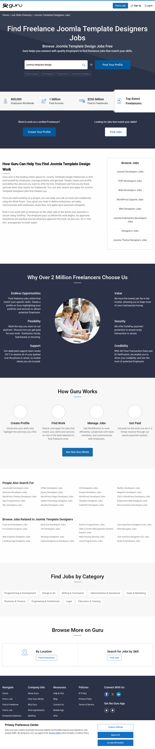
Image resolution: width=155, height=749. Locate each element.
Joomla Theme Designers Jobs (130, 240)
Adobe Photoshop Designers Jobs (57, 501)
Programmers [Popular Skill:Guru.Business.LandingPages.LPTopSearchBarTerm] (63, 74)
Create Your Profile (39, 132)
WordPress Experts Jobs (130, 199)
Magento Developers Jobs (129, 492)
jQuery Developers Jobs (52, 492)
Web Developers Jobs (130, 190)
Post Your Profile (113, 64)
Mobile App (58, 710)
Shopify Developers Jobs (52, 505)
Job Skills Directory (21, 15)
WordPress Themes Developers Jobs (19, 496)
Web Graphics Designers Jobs (16, 537)
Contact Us (58, 704)
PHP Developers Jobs (130, 180)
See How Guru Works (77, 452)
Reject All (115, 735)
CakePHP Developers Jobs (91, 505)
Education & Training (89, 601)
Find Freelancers (46, 657)
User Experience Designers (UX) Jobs (134, 524)
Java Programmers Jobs (90, 541)
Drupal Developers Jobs (90, 492)
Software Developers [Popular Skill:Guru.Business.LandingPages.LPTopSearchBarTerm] (81, 74)
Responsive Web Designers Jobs (132, 501)
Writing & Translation (73, 593)
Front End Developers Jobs (15, 524)
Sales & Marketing (136, 593)
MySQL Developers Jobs (128, 488)
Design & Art (48, 593)
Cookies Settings (115, 727)
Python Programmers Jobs (91, 524)
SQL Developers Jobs (12, 505)
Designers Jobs (130, 230)
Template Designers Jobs (90, 501)
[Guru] (12, 5)
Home (5, 15)
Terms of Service (86, 704)
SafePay (32, 716)
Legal (69, 601)
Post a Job (120, 5)
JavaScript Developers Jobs (15, 488)
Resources (59, 687)
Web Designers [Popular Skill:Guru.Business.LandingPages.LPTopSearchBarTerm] (32, 74)
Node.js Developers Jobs (128, 541)
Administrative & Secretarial (105, 593)
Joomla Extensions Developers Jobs (130, 220)
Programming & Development (20, 593)
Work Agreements (36, 710)
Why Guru (32, 704)
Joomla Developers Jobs (130, 171)
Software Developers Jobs (14, 492)
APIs (55, 716)
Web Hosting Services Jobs (91, 537)
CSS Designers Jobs (88, 488)
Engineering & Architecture (46, 601)
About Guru (33, 693)
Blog (55, 699)
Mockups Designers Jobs (52, 537)
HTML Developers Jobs (51, 488)
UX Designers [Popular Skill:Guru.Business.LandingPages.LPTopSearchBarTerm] (48, 74)
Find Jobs (116, 132)
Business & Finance (14, 601)
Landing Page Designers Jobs (16, 541)
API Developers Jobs (50, 529)
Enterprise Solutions (11, 716)
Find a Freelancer (10, 704)
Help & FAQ (58, 693)
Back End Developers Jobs (53, 524)
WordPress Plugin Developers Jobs (57, 496)
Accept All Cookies (115, 743)
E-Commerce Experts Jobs (14, 529)
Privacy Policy (85, 699)
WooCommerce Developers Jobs (132, 505)
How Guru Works (36, 699)
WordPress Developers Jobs (92, 496)
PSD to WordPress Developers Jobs (133, 496)
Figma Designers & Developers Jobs (57, 541)
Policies (83, 687)
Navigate (7, 687)
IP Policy (83, 693)
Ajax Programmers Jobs (13, 501)
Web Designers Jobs (130, 208)
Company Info (36, 687)
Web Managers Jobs (126, 529)
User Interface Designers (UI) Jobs (133, 537)
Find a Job (7, 710)
